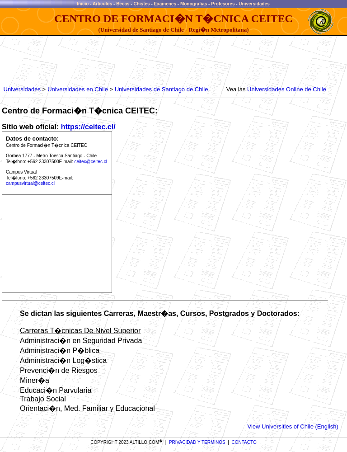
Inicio (83, 3)
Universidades (254, 3)
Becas (122, 3)
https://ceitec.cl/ (88, 127)
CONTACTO (244, 442)
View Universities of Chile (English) (292, 426)
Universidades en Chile (77, 89)
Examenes (165, 3)
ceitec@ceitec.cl (91, 161)
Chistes (141, 3)
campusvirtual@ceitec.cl (30, 183)
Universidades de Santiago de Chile (161, 89)
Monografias (193, 3)
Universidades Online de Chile (286, 89)
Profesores (222, 3)
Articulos (102, 3)
